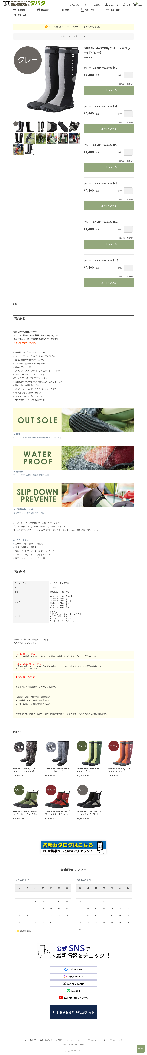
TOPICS (69, 1042)
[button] (127, 5)
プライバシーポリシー (117, 1042)
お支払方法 (74, 5)
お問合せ (97, 5)
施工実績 (59, 1042)
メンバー (79, 1042)
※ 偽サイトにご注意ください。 (73, 36)
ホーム (23, 1042)
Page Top (140, 1048)
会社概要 (33, 1042)
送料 (86, 5)
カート (102, 1042)
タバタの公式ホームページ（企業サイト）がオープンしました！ (75, 27)
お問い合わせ (91, 1042)
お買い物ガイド (46, 1042)
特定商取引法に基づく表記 (73, 1046)
